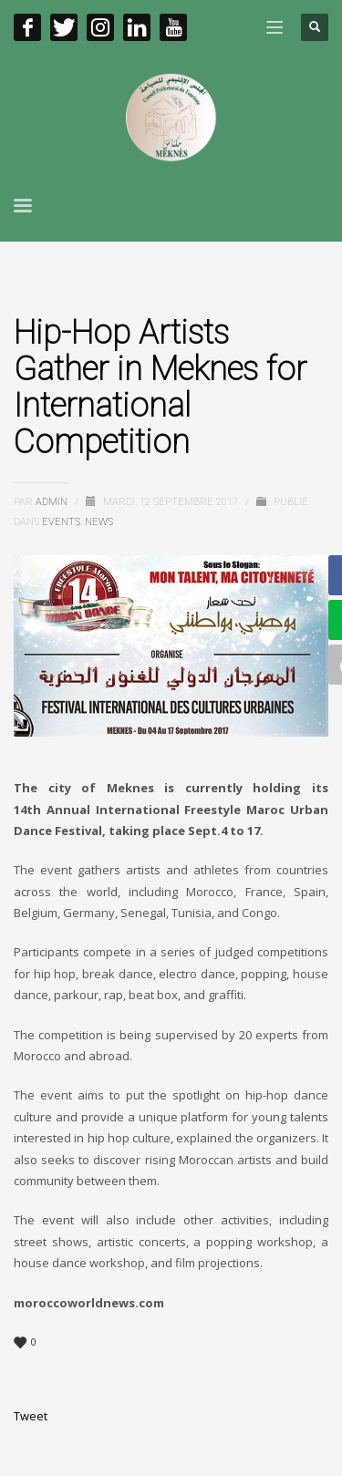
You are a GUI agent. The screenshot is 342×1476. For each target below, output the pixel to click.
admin (53, 502)
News (99, 522)
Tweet (30, 1416)
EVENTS (61, 522)
